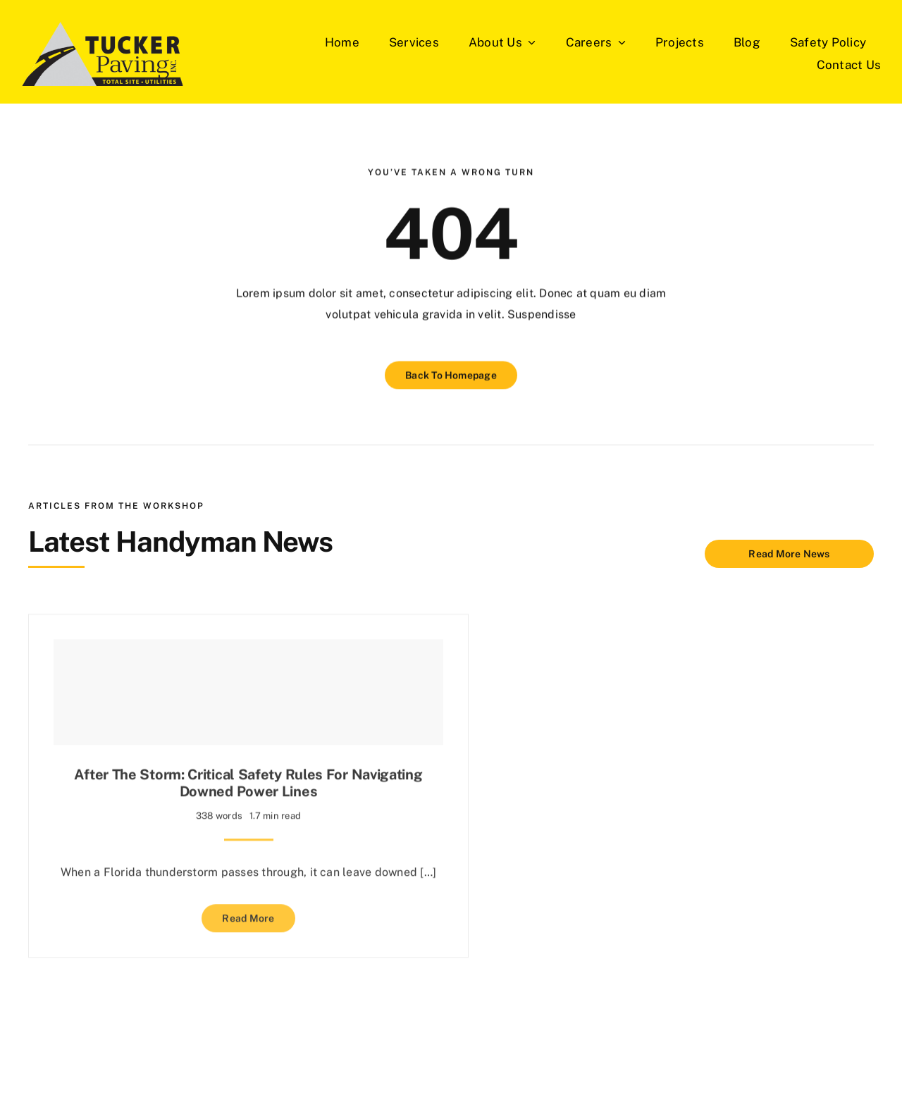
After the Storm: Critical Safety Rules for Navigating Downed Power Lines (248, 780)
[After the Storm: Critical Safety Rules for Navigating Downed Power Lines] (248, 689)
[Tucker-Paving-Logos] (102, 53)
